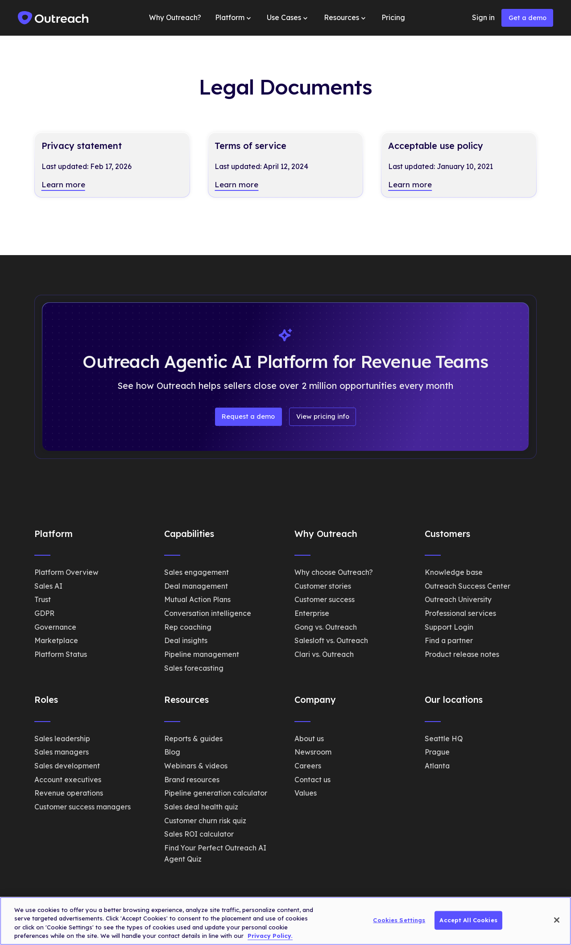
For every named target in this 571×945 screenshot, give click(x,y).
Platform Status (60, 654)
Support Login (449, 627)
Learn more (63, 184)
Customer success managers (82, 806)
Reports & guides (193, 738)
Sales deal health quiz (201, 806)
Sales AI (48, 586)
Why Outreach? (175, 17)
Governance (55, 627)
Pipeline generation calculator (215, 792)
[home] (53, 18)
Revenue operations (68, 792)
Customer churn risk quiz (205, 820)
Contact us (312, 779)
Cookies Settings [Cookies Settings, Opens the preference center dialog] (399, 920)
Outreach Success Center (467, 586)
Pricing (393, 17)
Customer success (324, 599)
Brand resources (191, 779)
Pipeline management (201, 654)
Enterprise (311, 613)
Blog (172, 751)
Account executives (67, 779)
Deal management (196, 586)
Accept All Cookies (468, 920)
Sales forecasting (193, 668)
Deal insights (185, 640)
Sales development (67, 765)
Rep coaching (187, 627)
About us (309, 738)
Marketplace (56, 640)
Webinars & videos (196, 765)
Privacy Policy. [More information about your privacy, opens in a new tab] (270, 935)
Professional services (460, 613)
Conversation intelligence (207, 613)
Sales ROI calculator (199, 833)
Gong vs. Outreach (325, 627)
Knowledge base (454, 572)
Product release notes (462, 654)
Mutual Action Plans (197, 599)
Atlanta (437, 765)
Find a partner (449, 640)
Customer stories (322, 586)
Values (305, 792)
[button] (234, 18)
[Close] (557, 920)
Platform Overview (66, 572)
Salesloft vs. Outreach (331, 640)
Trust (42, 599)
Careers (307, 765)
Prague (437, 751)
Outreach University (458, 599)
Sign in (483, 17)
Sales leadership (62, 738)
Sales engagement (196, 572)
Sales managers (61, 751)
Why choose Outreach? (333, 572)
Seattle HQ (444, 738)
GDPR (44, 613)
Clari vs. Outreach (324, 654)
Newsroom (312, 751)
